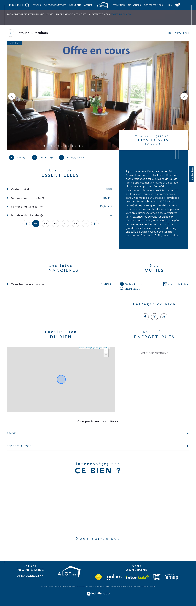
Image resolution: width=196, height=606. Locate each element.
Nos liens (132, 586)
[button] (184, 96)
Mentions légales (114, 586)
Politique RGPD (142, 586)
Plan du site (102, 586)
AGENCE (88, 5)
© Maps (90, 348)
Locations (75, 5)
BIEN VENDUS (134, 5)
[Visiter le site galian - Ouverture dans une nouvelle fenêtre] (114, 577)
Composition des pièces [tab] (98, 421)
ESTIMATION (119, 5)
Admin (125, 586)
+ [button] (106, 350)
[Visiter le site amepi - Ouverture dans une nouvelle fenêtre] (172, 577)
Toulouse (81, 14)
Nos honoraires (91, 586)
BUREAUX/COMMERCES (55, 5)
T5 (107, 14)
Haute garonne (64, 14)
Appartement (96, 14)
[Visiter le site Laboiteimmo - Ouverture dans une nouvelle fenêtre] (98, 597)
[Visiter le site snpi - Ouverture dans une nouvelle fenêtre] (156, 577)
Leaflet (81, 348)
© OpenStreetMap (102, 348)
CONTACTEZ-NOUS (153, 5)
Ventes (37, 5)
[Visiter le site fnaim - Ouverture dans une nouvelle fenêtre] (98, 577)
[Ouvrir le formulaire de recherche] (19, 5)
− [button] (106, 355)
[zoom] (98, 149)
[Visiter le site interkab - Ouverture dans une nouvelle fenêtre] (137, 577)
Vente (50, 14)
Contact (191, 173)
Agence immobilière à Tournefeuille (25, 14)
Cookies (152, 586)
